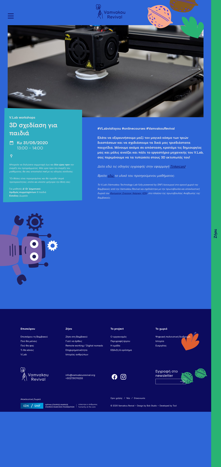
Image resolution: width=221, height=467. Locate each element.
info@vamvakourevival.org (80, 375)
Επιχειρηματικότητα (76, 350)
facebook (114, 377)
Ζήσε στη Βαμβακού (76, 337)
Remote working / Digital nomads (84, 345)
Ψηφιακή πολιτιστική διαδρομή (172, 337)
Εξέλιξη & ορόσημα (121, 350)
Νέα (128, 398)
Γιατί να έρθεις (74, 341)
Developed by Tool (168, 406)
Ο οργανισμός (118, 337)
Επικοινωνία (139, 398)
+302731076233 (74, 378)
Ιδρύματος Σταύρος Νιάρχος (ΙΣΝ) (128, 193)
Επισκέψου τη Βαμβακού (34, 337)
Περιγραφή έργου (120, 341)
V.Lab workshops (22, 117)
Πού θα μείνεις (29, 341)
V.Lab (24, 354)
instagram (123, 377)
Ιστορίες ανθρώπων (77, 354)
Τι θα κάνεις (27, 350)
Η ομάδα (115, 345)
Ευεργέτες (161, 345)
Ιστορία (159, 341)
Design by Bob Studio (147, 406)
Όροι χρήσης (116, 398)
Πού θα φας (27, 345)
